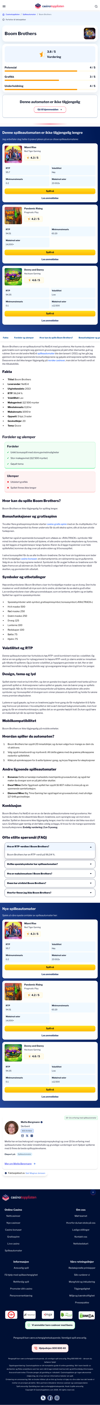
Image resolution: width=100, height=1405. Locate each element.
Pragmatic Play (31, 212)
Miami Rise (30, 147)
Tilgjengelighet (82, 1288)
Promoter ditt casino (21, 1288)
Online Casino (13, 1209)
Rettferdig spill (21, 1281)
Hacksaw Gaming (32, 273)
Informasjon (21, 1261)
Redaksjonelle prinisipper (82, 1268)
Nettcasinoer (13, 1216)
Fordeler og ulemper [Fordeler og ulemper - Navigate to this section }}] (24, 337)
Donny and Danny (34, 269)
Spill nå (50, 191)
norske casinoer (56, 360)
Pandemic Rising (33, 208)
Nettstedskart (80, 1243)
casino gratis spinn (57, 524)
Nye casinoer (13, 1223)
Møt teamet (81, 1216)
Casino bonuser (13, 1229)
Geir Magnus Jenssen (35, 1173)
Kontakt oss (80, 1236)
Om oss (81, 1209)
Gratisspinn (13, 1236)
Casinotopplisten (13, 14)
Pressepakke (82, 1302)
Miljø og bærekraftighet (82, 1295)
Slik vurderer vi (82, 1274)
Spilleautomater (29, 14)
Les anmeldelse (50, 198)
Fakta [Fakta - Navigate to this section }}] (5, 337)
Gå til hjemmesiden (50, 109)
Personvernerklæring (21, 1295)
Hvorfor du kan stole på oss (80, 1223)
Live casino (13, 1243)
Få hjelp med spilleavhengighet (21, 1274)
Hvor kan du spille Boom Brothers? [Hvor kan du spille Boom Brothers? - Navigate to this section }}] (56, 337)
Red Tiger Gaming (32, 151)
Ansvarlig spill (21, 1268)
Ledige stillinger (80, 1229)
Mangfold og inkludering (82, 1281)
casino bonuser (29, 558)
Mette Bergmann (30, 1122)
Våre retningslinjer (82, 1261)
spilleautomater (46, 353)
